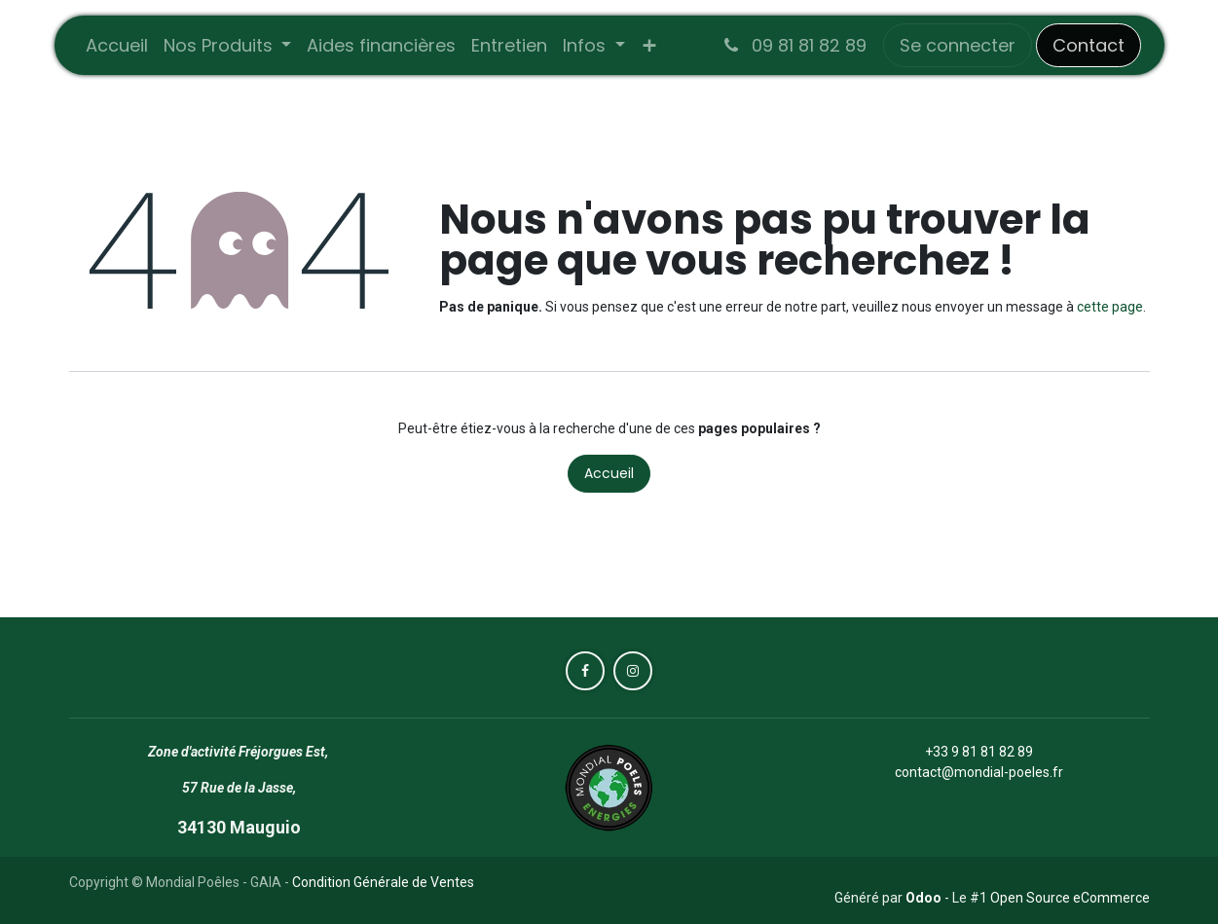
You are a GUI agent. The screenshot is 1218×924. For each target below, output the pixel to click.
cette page (1110, 306)
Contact (1088, 45)
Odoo (924, 898)
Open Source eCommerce (1070, 898)
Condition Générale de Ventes (383, 882)
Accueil (609, 473)
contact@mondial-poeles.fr (979, 772)
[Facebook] (585, 670)
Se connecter (957, 45)
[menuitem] (117, 45)
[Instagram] (632, 670)
